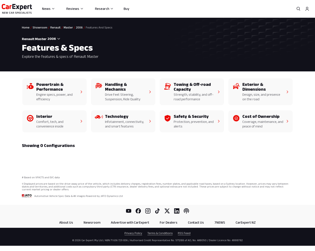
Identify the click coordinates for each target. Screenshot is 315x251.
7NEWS (219, 222)
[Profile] (307, 8)
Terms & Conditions (160, 233)
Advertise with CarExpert (130, 222)
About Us (66, 222)
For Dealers (168, 222)
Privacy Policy (133, 233)
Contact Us (196, 222)
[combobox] (54, 38)
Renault (55, 27)
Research (104, 9)
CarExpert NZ (246, 222)
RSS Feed (184, 233)
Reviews (75, 9)
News (48, 9)
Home (26, 27)
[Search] (298, 8)
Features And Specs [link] (99, 27)
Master (68, 27)
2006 (79, 27)
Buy (126, 9)
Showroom (40, 27)
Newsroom (92, 222)
